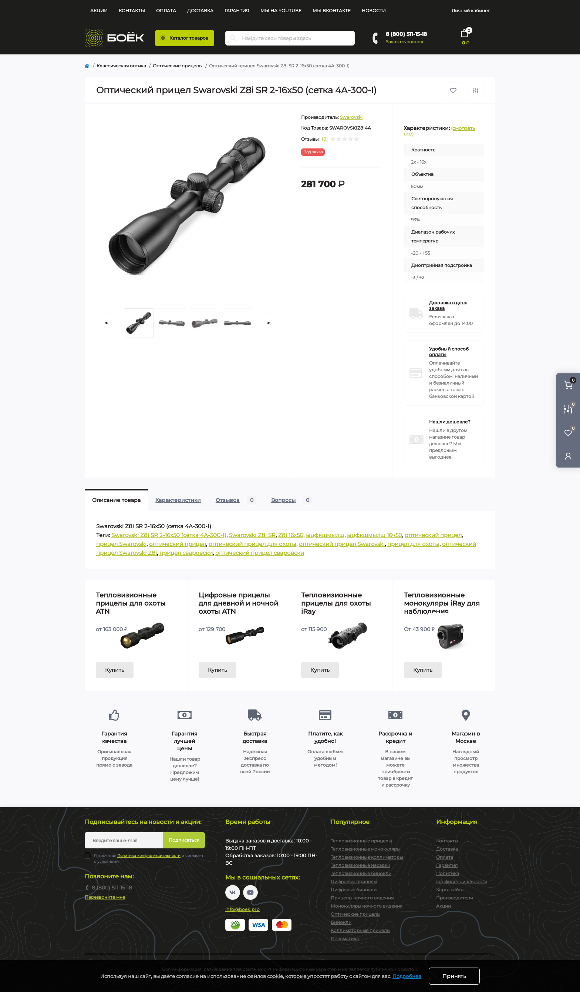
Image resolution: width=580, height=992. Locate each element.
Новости (374, 10)
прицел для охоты (413, 543)
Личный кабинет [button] (471, 10)
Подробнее (406, 976)
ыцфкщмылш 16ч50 (374, 535)
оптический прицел (433, 535)
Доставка (200, 10)
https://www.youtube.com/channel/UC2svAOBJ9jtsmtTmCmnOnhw (250, 892)
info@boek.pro (242, 909)
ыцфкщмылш (325, 535)
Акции (99, 10)
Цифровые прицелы (354, 881)
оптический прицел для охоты (252, 543)
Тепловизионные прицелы (361, 841)
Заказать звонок (404, 41)
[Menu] (184, 38)
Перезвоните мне (105, 897)
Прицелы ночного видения (362, 898)
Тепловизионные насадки (360, 865)
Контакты (132, 10)
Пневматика (345, 938)
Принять (454, 976)
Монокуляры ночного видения (366, 906)
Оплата (166, 10)
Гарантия (237, 10)
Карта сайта (449, 889)
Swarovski (351, 117)
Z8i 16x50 (290, 535)
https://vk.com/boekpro (232, 892)
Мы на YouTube (280, 10)
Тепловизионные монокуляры (365, 849)
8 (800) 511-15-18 (406, 34)
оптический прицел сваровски (259, 552)
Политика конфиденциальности (149, 855)
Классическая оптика (121, 65)
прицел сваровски (186, 552)
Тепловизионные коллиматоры (367, 857)
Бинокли (341, 922)
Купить (114, 670)
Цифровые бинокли (354, 889)
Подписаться (184, 840)
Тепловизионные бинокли (361, 873)
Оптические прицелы (177, 65)
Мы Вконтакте (332, 10)
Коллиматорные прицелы (360, 930)
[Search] (233, 38)
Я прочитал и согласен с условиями (148, 858)
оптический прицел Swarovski (342, 543)
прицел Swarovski (121, 543)
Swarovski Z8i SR (252, 535)
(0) (325, 139)
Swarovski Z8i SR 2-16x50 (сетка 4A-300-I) (168, 535)
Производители (454, 898)
